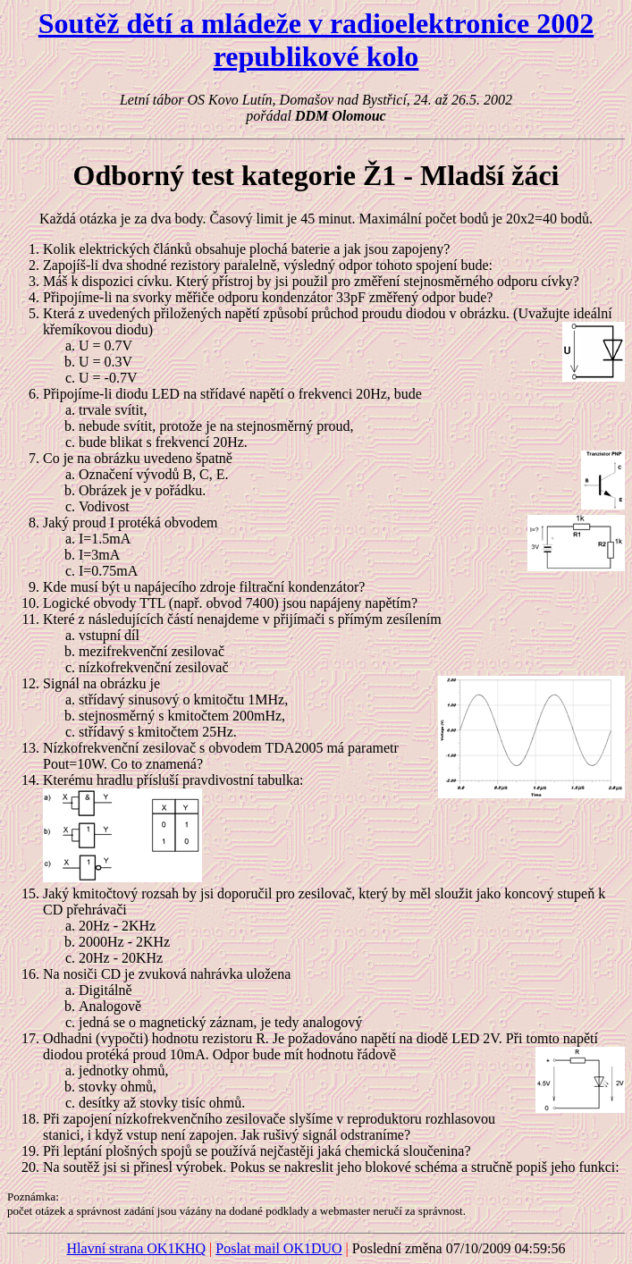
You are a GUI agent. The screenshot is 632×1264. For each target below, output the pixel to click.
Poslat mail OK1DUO (278, 1248)
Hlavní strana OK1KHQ (136, 1248)
